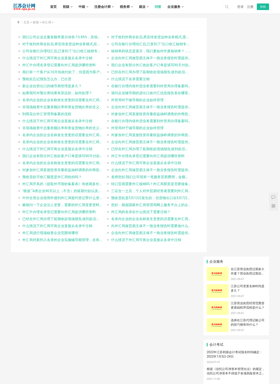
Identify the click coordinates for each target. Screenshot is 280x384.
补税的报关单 (257, 284)
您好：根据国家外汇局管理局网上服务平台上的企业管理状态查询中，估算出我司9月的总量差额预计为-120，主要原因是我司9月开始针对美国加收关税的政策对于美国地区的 (145, 205)
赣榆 (169, 372)
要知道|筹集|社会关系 (218, 277)
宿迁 (87, 367)
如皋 (146, 372)
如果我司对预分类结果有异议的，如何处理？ (57, 93)
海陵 (108, 377)
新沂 (254, 367)
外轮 (236, 218)
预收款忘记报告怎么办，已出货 (46, 79)
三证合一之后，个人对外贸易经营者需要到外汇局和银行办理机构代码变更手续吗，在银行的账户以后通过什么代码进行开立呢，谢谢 (145, 191)
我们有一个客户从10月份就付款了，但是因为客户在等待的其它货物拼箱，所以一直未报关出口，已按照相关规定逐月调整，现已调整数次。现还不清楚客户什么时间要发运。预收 (60, 72)
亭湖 (240, 372)
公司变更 (236, 231)
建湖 (19, 377)
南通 (43, 367)
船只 (236, 284)
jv (216, 270)
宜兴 (202, 367)
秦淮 (99, 367)
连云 (158, 372)
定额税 (216, 257)
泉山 (225, 367)
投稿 (263, 6)
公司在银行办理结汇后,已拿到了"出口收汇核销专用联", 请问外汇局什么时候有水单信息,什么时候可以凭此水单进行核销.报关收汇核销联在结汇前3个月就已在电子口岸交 (60, 51)
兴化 (125, 377)
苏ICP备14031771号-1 (98, 361)
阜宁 (264, 372)
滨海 (258, 372)
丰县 (237, 367)
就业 (142, 7)
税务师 (125, 7)
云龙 (213, 367)
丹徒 (84, 377)
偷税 (236, 244)
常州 (31, 367)
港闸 (116, 372)
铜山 (231, 367)
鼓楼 (110, 367)
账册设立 (216, 231)
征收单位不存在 (237, 277)
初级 (66, 7)
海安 (128, 372)
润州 (78, 377)
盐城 (63, 367)
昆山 (99, 372)
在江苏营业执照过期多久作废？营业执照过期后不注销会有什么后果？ (247, 35)
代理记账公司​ (217, 244)
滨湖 (190, 367)
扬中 (96, 377)
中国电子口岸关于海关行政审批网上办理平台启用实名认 (218, 297)
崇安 (160, 367)
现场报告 (216, 211)
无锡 (19, 367)
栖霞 (122, 367)
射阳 (13, 377)
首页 (53, 7)
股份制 (236, 264)
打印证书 (236, 251)
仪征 (60, 377)
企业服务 (173, 7)
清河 (193, 372)
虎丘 (55, 372)
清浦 (211, 372)
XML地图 (116, 361)
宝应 (55, 377)
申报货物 (236, 270)
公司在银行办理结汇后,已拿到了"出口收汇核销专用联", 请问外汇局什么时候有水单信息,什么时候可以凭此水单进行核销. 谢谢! (145, 44)
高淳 (154, 367)
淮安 (57, 367)
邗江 (43, 377)
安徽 (256, 244)
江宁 (137, 367)
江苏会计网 (129, 361)
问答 (158, 7)
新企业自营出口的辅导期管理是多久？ (52, 86)
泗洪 (167, 377)
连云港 (50, 367)
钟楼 (16, 372)
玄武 (93, 367)
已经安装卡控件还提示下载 (257, 224)
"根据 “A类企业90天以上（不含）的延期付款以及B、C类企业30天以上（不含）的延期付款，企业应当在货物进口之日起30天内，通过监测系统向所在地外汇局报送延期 (60, 191)
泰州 (81, 367)
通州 (122, 372)
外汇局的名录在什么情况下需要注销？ (137, 212)
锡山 (178, 367)
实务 (77, 355)
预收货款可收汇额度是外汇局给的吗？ (52, 177)
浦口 (116, 367)
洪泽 (222, 372)
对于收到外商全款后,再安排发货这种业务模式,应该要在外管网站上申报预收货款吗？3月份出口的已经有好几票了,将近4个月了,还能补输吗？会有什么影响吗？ (60, 44)
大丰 (31, 377)
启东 (140, 372)
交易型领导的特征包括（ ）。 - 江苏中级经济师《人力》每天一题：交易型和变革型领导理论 (236, 151)
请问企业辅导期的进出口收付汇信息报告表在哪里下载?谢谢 (145, 93)
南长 (166, 367)
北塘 (172, 367)
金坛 (49, 372)
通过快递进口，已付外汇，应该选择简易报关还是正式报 (257, 211)
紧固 (216, 251)
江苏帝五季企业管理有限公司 (227, 321)
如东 (134, 372)
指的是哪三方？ (257, 238)
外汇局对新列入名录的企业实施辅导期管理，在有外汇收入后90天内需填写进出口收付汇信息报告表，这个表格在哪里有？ (60, 240)
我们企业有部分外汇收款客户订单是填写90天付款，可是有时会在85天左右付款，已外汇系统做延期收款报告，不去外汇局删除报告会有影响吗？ (145, 65)
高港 (114, 377)
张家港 (92, 372)
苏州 (37, 367)
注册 (250, 7)
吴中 (60, 372)
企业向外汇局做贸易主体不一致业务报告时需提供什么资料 (145, 58)
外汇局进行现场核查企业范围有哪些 (50, 233)
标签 (36, 22)
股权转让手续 (257, 297)
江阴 (196, 367)
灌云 (181, 372)
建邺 (104, 367)
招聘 (87, 355)
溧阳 (43, 372)
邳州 (260, 367)
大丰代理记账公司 (237, 290)
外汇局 (46, 22)
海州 (163, 372)
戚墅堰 (24, 372)
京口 (72, 377)
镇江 (75, 367)
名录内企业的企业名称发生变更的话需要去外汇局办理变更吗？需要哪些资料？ (60, 100)
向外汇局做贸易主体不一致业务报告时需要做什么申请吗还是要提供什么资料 (145, 226)
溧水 (148, 367)
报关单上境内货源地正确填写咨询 (218, 290)
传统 (256, 290)
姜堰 (119, 377)
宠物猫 (256, 231)
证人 (216, 284)
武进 (37, 372)
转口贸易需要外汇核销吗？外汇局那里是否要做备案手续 (145, 184)
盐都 (246, 372)
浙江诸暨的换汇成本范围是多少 (257, 277)
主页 (26, 22)
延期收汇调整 (237, 211)
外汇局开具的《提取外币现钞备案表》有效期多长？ (60, 184)
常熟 (84, 372)
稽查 (236, 238)
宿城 (143, 377)
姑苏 (72, 372)
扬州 (69, 367)
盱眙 (228, 372)
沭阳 (155, 377)
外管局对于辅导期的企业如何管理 (133, 100)
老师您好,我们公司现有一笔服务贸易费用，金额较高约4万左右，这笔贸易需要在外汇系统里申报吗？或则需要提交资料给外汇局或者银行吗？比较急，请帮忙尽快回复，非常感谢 (145, 177)
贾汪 (219, 367)
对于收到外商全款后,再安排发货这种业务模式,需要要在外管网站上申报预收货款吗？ (145, 37)
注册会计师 (102, 7)
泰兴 (137, 377)
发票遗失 (256, 270)
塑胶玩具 (216, 218)
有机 (216, 238)
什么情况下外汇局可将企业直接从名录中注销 (57, 58)
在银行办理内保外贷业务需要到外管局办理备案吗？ (145, 86)
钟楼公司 (256, 218)
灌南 (187, 372)
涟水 (216, 372)
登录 (240, 7)
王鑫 (236, 297)
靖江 (131, 377)
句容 (102, 377)
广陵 (37, 377)
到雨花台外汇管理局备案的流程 (46, 114)
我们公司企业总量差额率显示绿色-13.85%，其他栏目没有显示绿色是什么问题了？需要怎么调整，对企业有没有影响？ (60, 37)
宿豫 (149, 377)
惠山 (184, 367)
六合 (142, 367)
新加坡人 (256, 264)
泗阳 (161, 377)
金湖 (234, 372)
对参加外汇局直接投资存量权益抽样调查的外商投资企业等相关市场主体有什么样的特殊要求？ (145, 114)
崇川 (110, 372)
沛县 (243, 367)
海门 (152, 372)
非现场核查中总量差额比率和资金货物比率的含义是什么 (60, 107)
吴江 (78, 372)
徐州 (25, 367)
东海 (175, 372)
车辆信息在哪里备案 (257, 257)
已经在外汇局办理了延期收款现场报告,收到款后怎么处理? (145, 72)
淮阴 (205, 372)
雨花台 (130, 367)
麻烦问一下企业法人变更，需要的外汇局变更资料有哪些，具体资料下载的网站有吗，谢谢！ (60, 205)
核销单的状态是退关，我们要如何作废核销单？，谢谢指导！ (145, 51)
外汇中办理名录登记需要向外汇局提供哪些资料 (59, 65)
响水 (252, 372)
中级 (82, 7)
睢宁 (249, 367)
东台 (25, 377)
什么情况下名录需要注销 (126, 79)
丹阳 (90, 377)
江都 (49, 377)
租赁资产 (236, 257)
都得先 (216, 264)
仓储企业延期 (217, 224)
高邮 (66, 377)
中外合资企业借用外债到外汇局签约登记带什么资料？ (60, 198)
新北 (31, 372)
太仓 (104, 372)
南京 (13, 367)
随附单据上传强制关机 (257, 251)
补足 (236, 224)
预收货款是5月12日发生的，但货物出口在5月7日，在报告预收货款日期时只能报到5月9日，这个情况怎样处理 (145, 198)
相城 (66, 372)
